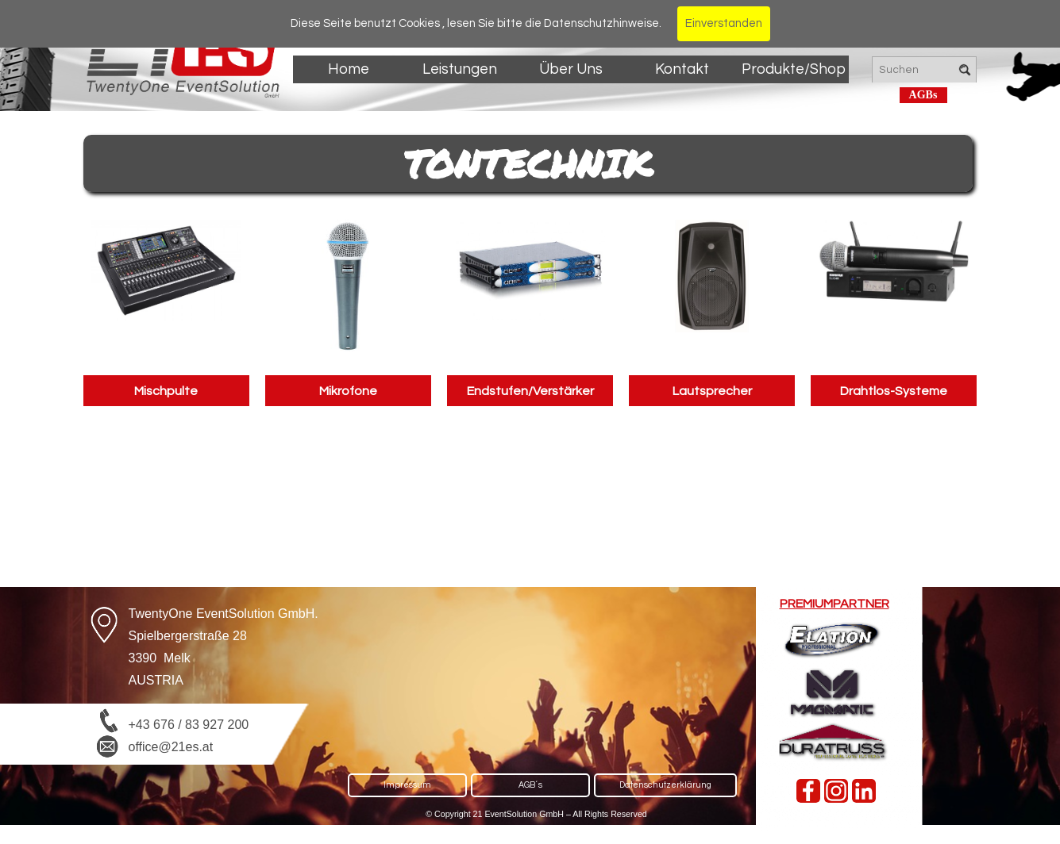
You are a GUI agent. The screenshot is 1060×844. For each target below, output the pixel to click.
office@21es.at (171, 747)
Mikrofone (348, 391)
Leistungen (459, 69)
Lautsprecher (712, 391)
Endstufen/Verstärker (530, 391)
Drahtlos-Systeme (893, 391)
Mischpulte (166, 391)
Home (348, 69)
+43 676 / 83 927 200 (189, 724)
